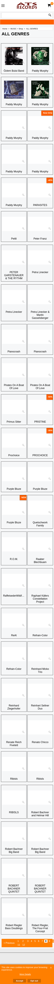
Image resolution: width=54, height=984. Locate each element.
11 (19, 945)
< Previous (9, 943)
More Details (25, 974)
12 (23, 945)
